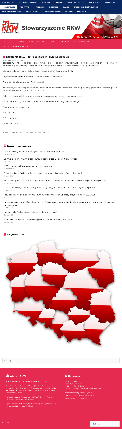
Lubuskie (58, 2)
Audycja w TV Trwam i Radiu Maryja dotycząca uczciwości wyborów (38, 219)
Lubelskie (46, 2)
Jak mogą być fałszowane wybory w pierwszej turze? (30, 212)
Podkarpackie (25, 7)
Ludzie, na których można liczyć (19, 46)
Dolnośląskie (8, 2)
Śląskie (66, 7)
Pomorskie (53, 7)
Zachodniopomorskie (51, 12)
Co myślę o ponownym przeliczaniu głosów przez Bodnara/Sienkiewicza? (41, 159)
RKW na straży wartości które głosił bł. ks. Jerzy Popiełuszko (34, 151)
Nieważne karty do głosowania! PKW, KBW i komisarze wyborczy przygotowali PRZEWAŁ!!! (49, 195)
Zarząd (6, 42)
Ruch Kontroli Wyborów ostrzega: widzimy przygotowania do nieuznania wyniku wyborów (50, 187)
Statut (53, 42)
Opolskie (69, 12)
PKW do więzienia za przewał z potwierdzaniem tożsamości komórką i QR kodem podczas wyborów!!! (55, 180)
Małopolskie (94, 2)
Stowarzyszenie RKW (51, 28)
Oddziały (19, 42)
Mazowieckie (110, 2)
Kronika (65, 42)
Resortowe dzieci (83, 42)
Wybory (45, 132)
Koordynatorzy (37, 42)
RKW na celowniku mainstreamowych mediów (28, 166)
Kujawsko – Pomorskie (27, 2)
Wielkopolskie (32, 12)
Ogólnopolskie (8, 7)
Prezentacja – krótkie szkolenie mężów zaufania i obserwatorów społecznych (43, 173)
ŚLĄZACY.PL (82, 12)
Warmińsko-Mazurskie (11, 12)
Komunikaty (10, 132)
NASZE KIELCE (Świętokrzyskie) (86, 7)
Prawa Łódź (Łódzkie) (75, 2)
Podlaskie (40, 7)
